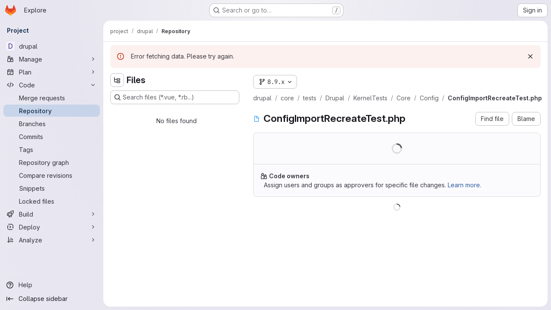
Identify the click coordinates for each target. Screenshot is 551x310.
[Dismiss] (530, 56)
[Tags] (51, 149)
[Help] (51, 285)
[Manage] (51, 59)
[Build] (51, 214)
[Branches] (51, 124)
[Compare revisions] (51, 175)
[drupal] (51, 46)
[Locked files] (51, 201)
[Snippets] (51, 188)
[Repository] (51, 111)
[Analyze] (51, 240)
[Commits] (51, 136)
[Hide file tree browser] (117, 80)
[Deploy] (51, 227)
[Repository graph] (51, 162)
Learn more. (464, 185)
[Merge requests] (51, 98)
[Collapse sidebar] (51, 299)
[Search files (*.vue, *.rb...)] (174, 97)
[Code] (51, 85)
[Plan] (51, 72)
